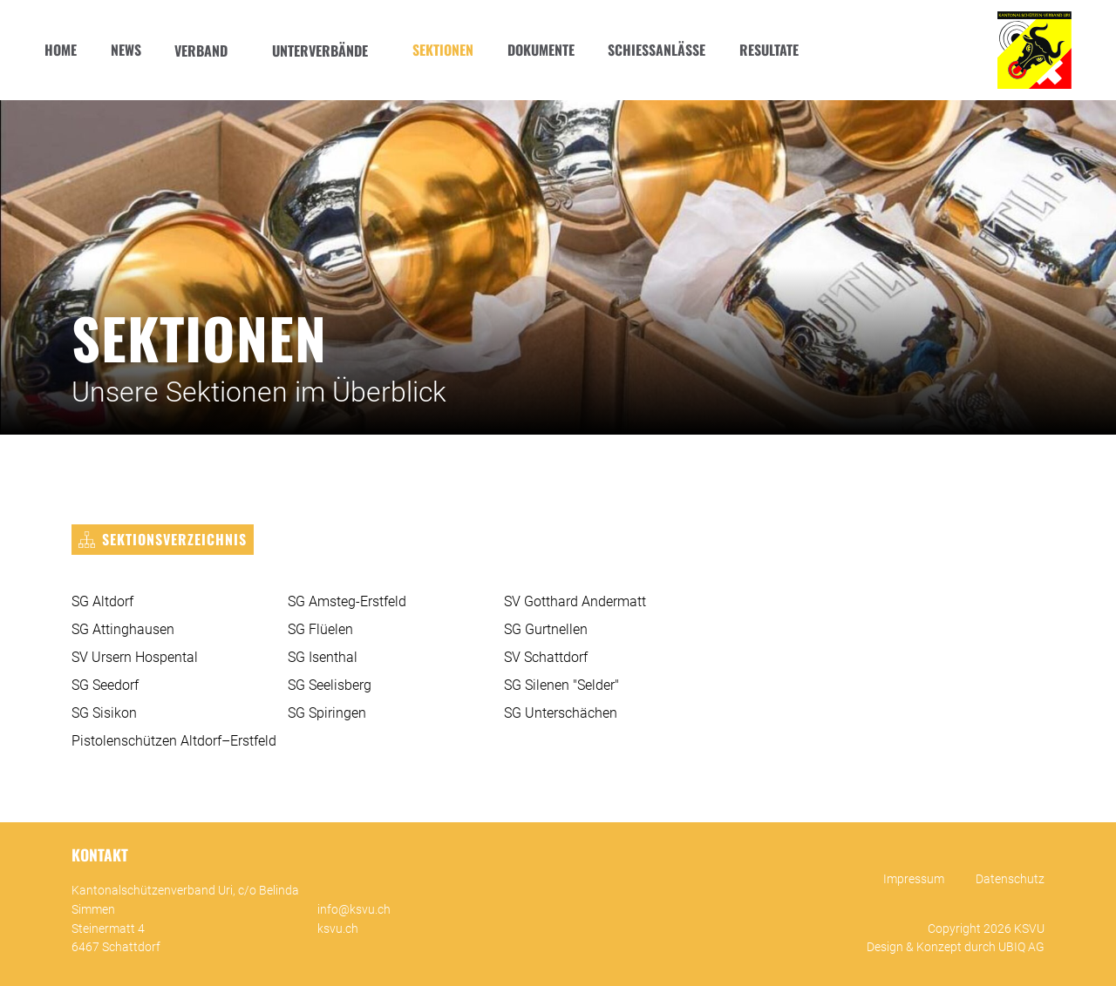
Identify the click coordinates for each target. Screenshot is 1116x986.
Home (60, 49)
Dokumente (541, 49)
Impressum (913, 879)
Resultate (769, 49)
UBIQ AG (1021, 947)
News (126, 49)
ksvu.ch (337, 929)
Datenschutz (1010, 879)
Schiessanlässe (656, 49)
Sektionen (442, 49)
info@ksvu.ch (354, 909)
